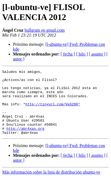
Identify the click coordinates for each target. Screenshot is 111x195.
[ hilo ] (82, 54)
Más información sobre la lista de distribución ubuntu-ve (51, 185)
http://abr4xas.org (25, 140)
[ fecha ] (67, 54)
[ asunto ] (97, 54)
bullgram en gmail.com (45, 30)
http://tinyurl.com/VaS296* (52, 111)
